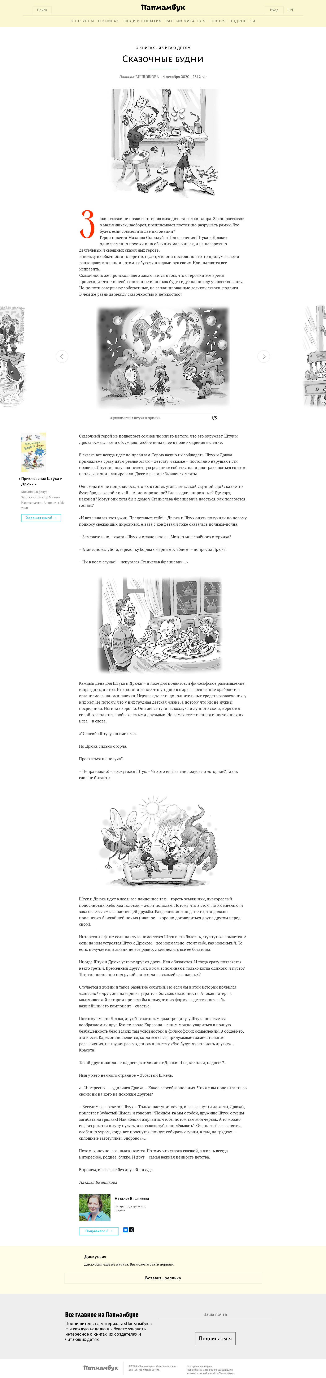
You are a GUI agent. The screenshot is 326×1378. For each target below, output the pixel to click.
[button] (211, 309)
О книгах (108, 21)
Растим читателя (185, 21)
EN (290, 10)
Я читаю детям (175, 48)
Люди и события (142, 21)
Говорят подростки (232, 21)
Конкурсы (82, 21)
